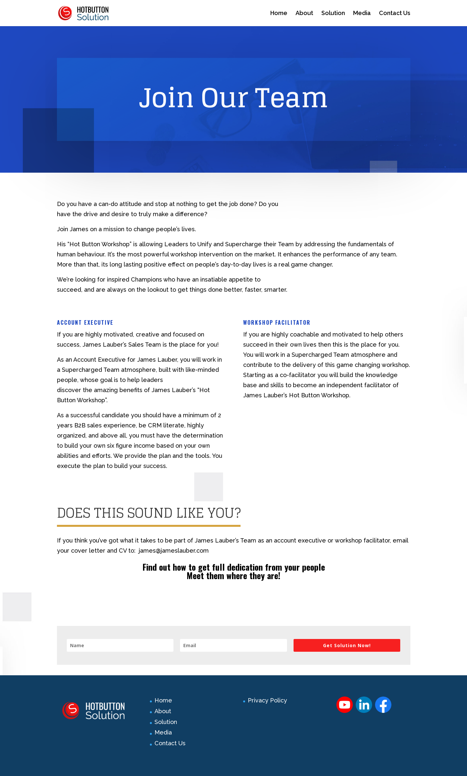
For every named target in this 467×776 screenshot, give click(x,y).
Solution (333, 13)
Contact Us (394, 13)
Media (362, 13)
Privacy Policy (267, 700)
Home (278, 13)
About (304, 13)
